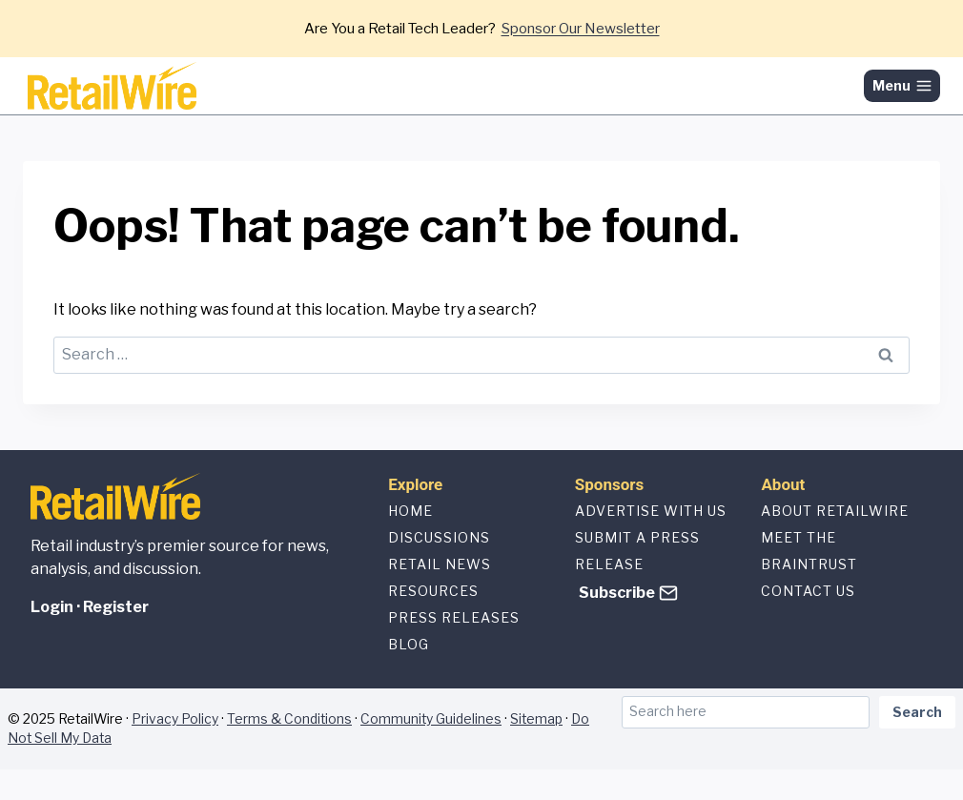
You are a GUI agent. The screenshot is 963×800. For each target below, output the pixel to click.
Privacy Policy (175, 719)
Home (410, 511)
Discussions (439, 537)
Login (52, 607)
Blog (408, 644)
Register (116, 607)
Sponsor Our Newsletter (581, 28)
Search (917, 712)
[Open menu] (902, 86)
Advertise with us (651, 511)
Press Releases (454, 617)
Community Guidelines (431, 719)
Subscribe (617, 593)
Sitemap (536, 719)
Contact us (808, 591)
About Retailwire (835, 511)
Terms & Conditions (289, 719)
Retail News (439, 564)
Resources (433, 591)
